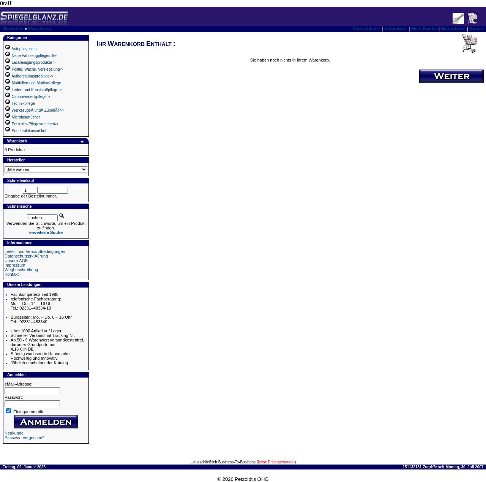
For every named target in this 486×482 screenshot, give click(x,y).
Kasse (476, 29)
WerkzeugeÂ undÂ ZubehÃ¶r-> (38, 110)
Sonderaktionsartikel (29, 131)
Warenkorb (39, 29)
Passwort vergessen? (24, 437)
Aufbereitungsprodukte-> (32, 76)
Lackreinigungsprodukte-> (33, 62)
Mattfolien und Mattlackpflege (36, 83)
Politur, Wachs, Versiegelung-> (37, 69)
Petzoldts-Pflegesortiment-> (35, 124)
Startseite (13, 29)
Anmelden (395, 29)
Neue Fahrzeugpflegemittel (34, 56)
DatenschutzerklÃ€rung (26, 256)
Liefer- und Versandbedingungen (35, 251)
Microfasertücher (26, 117)
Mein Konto (423, 29)
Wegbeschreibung (21, 269)
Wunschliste (365, 29)
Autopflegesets (23, 49)
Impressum (15, 265)
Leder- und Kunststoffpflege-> (37, 90)
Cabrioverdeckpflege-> (31, 97)
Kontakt (12, 274)
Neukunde (14, 433)
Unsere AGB (16, 260)
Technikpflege (23, 103)
